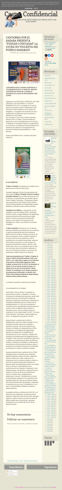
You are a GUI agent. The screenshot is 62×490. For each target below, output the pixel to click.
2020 (48, 254)
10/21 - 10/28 (50, 277)
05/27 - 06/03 (50, 312)
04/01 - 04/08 (50, 396)
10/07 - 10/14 (50, 280)
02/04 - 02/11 (50, 410)
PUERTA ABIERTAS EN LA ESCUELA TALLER (50, 331)
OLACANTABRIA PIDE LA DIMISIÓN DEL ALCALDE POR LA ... (50, 377)
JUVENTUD (48, 101)
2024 (48, 247)
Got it (36, 8)
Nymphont (54, 487)
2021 (48, 252)
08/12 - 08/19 (50, 294)
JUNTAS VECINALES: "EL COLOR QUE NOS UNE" (50, 342)
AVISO (46, 75)
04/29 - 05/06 (50, 319)
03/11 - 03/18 (50, 401)
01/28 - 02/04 (50, 412)
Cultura (17, 52)
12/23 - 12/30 (50, 261)
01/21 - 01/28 (50, 413)
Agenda (47, 82)
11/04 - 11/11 (50, 273)
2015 (48, 422)
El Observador (48, 98)
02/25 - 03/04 (50, 405)
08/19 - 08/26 (50, 293)
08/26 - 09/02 (50, 291)
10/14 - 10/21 (50, 279)
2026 (48, 244)
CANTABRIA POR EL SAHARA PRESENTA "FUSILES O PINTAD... (50, 326)
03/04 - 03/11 (50, 403)
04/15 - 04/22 (50, 322)
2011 (48, 429)
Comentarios (10, 474)
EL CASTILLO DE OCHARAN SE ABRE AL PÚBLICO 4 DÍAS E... (50, 364)
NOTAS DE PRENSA (50, 106)
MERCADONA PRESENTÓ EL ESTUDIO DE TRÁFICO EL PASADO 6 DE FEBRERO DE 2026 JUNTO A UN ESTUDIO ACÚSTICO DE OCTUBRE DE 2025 (50, 146)
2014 (48, 424)
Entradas (10, 471)
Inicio (21, 461)
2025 (48, 245)
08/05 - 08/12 (50, 296)
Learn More (28, 8)
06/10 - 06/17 (50, 308)
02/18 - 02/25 (50, 406)
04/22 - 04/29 (50, 321)
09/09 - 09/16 (50, 287)
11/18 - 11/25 (50, 270)
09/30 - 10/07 (50, 282)
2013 (48, 426)
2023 (48, 249)
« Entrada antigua (12, 461)
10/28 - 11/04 (50, 275)
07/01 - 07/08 (50, 303)
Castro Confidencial (31, 14)
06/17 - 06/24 (50, 307)
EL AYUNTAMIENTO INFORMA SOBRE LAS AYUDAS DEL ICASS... (50, 347)
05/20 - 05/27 (50, 314)
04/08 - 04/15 (50, 394)
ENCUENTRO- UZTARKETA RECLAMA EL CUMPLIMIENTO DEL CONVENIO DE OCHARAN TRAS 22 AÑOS (50, 210)
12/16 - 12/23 (50, 263)
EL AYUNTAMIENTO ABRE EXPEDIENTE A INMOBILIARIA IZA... (50, 391)
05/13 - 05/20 (50, 315)
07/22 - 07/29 (50, 298)
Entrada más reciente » (30, 461)
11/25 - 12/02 (50, 268)
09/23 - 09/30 (50, 284)
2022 (48, 251)
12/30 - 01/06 (50, 259)
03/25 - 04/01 (50, 398)
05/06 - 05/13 (50, 317)
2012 (48, 427)
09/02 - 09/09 (50, 289)
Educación (47, 95)
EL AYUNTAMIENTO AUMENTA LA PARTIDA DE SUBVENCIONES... (50, 385)
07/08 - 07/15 (50, 301)
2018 (48, 258)
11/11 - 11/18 (50, 272)
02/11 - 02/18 (50, 408)
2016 (48, 420)
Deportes (47, 90)
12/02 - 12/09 (50, 266)
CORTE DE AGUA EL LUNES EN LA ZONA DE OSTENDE (50, 336)
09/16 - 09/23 (50, 286)
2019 (48, 256)
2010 (48, 431)
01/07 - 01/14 (50, 417)
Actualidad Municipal (50, 78)
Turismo (47, 121)
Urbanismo (47, 124)
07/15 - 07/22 (50, 300)
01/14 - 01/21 (50, 415)
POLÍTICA (47, 110)
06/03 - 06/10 (50, 310)
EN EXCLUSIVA (48, 93)
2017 (48, 419)
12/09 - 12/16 (50, 265)
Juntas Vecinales (49, 103)
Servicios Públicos (49, 117)
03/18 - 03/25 (50, 399)
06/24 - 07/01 (50, 305)
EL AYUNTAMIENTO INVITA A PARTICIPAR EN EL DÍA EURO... (50, 352)
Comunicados (48, 85)
